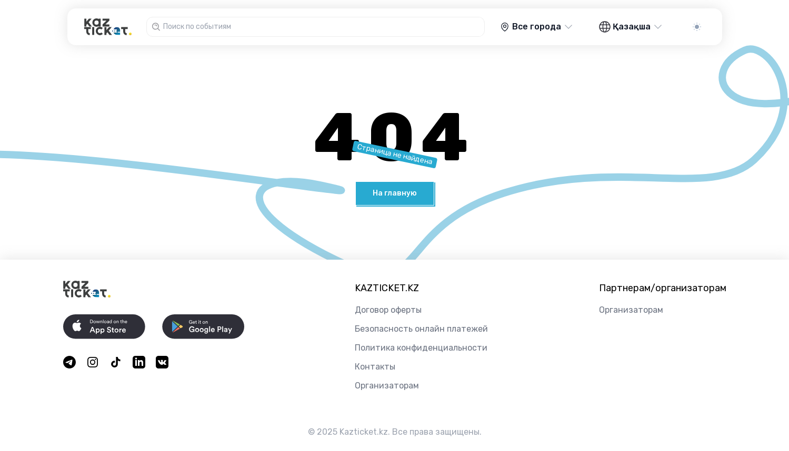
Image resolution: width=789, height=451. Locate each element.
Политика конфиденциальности (421, 348)
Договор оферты (388, 310)
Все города (537, 27)
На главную (395, 193)
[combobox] (322, 26)
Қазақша (631, 27)
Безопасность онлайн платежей (421, 329)
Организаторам (387, 386)
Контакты (375, 367)
